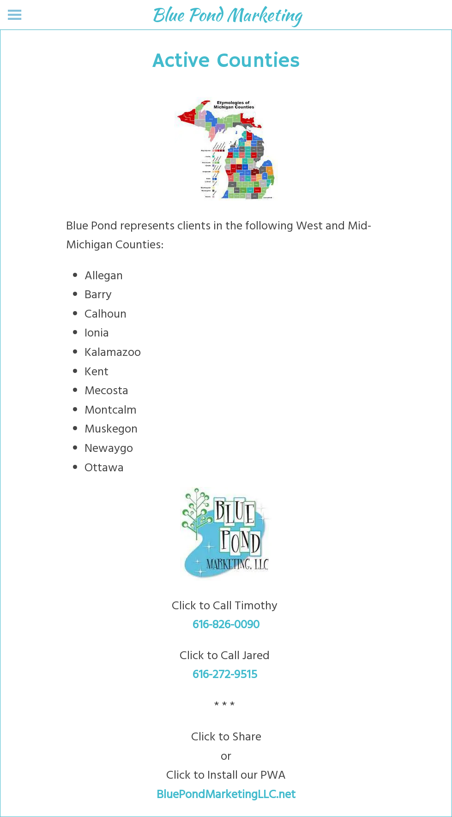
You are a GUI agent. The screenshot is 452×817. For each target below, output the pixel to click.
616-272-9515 (226, 675)
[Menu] (15, 15)
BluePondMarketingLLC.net (226, 795)
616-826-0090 (226, 625)
